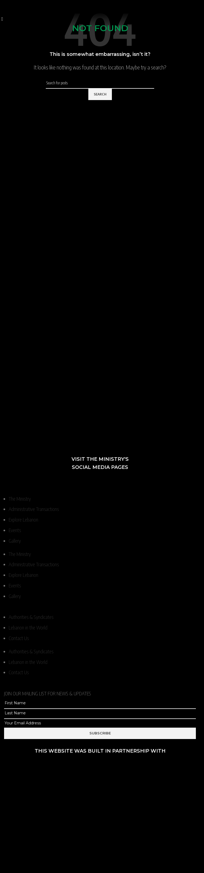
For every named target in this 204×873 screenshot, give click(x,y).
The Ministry (20, 498)
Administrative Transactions (34, 509)
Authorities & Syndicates (31, 617)
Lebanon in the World (28, 627)
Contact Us (19, 638)
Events (15, 530)
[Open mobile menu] (2, 18)
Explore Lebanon (23, 519)
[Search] (100, 83)
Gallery (15, 541)
